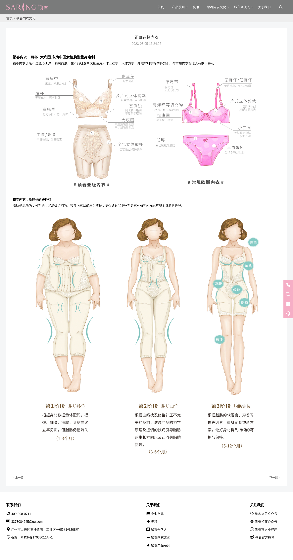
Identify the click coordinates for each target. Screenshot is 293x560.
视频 (154, 521)
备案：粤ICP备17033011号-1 (32, 537)
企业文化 (157, 514)
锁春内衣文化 (25, 18)
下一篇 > (274, 477)
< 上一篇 (18, 477)
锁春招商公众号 (266, 521)
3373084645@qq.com (27, 521)
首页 (9, 18)
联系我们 (13, 505)
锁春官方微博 (264, 537)
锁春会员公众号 (266, 514)
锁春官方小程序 (266, 529)
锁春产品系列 (160, 545)
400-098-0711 (21, 514)
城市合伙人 (159, 529)
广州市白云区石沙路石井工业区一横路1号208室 (45, 529)
